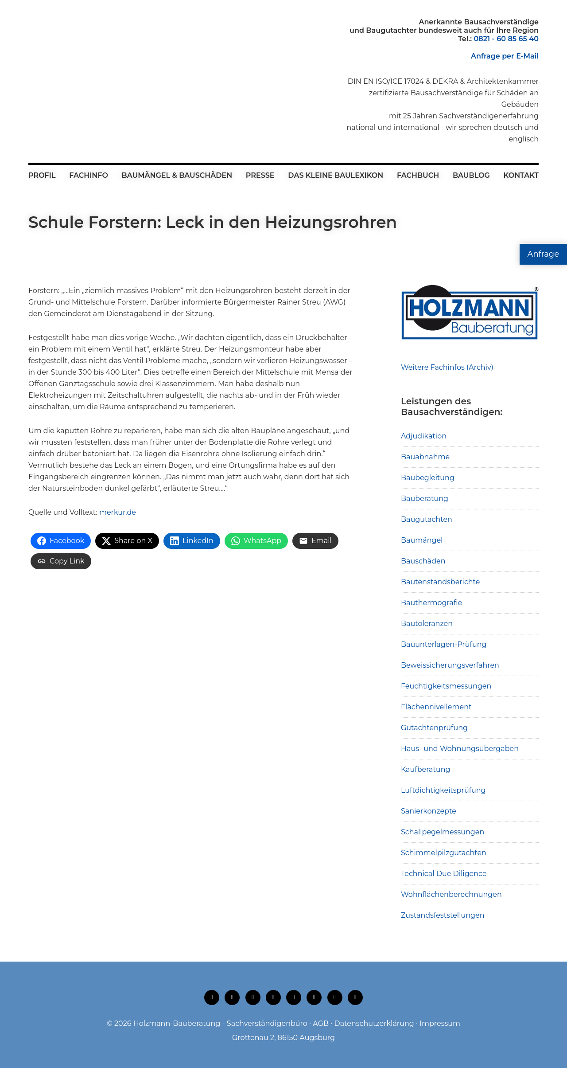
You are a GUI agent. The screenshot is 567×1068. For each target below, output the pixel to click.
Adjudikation (424, 436)
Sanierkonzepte (428, 811)
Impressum (439, 1023)
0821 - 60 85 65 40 (506, 39)
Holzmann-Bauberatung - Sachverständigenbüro (220, 1023)
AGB (321, 1023)
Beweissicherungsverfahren (450, 665)
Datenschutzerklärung (374, 1023)
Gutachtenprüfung (434, 728)
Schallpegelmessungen (442, 832)
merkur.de (117, 512)
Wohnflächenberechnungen (451, 894)
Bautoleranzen (427, 623)
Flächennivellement (436, 707)
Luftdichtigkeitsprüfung (443, 790)
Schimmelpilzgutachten (443, 853)
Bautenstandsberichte (440, 582)
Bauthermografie (431, 603)
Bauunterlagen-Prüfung (444, 644)
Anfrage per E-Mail (505, 56)
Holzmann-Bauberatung (77, 38)
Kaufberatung (425, 769)
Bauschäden (423, 561)
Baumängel (422, 540)
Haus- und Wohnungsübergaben (460, 748)
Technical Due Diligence (444, 873)
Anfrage (543, 254)
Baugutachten (426, 519)
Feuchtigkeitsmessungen (446, 686)
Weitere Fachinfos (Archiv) (447, 367)
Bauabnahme (425, 457)
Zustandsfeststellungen (442, 915)
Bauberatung (424, 498)
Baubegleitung (427, 477)
